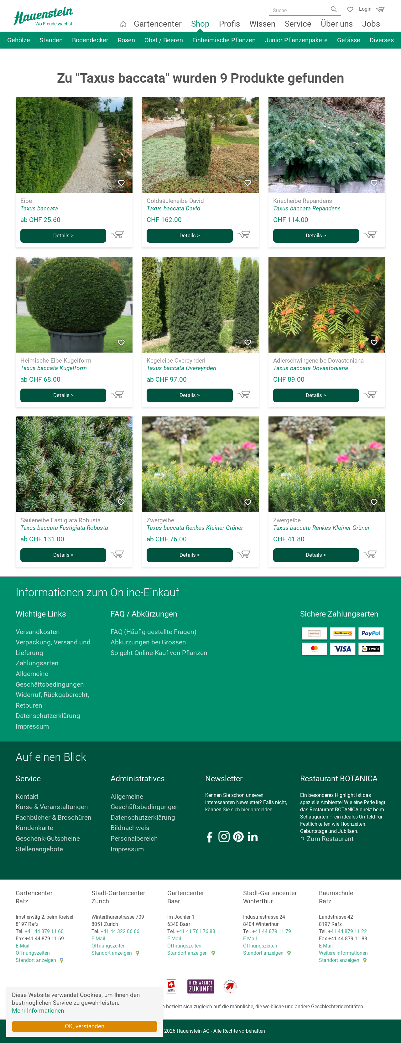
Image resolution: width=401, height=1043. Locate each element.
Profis (230, 26)
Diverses (382, 43)
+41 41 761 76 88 (195, 931)
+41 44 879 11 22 (347, 931)
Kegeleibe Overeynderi (176, 360)
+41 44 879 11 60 (44, 931)
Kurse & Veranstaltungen (52, 807)
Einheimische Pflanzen (224, 43)
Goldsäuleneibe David (175, 201)
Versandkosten (38, 632)
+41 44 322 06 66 (120, 931)
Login (363, 9)
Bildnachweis (130, 828)
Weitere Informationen (343, 953)
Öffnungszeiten (33, 953)
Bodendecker (90, 43)
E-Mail (22, 946)
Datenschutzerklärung (48, 716)
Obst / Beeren (163, 43)
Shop (201, 26)
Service (298, 26)
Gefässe (348, 43)
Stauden (51, 43)
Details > (63, 236)
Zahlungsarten (37, 663)
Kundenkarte (34, 828)
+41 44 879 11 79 (271, 931)
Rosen (126, 43)
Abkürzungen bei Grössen (148, 642)
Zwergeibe (160, 520)
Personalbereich (134, 838)
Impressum (32, 726)
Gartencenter (158, 26)
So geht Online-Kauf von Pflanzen (159, 653)
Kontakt (27, 796)
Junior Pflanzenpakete (296, 43)
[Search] (333, 11)
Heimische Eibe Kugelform (55, 360)
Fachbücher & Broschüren (53, 817)
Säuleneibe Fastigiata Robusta (60, 520)
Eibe (26, 201)
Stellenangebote (39, 849)
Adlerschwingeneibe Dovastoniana (318, 360)
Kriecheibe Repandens (302, 201)
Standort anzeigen (36, 960)
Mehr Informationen (38, 1010)
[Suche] (303, 11)
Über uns (337, 26)
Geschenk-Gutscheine (48, 838)
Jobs (372, 26)
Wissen (263, 26)
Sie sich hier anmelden (248, 810)
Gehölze (18, 43)
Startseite (123, 26)
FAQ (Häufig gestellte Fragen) (153, 632)
